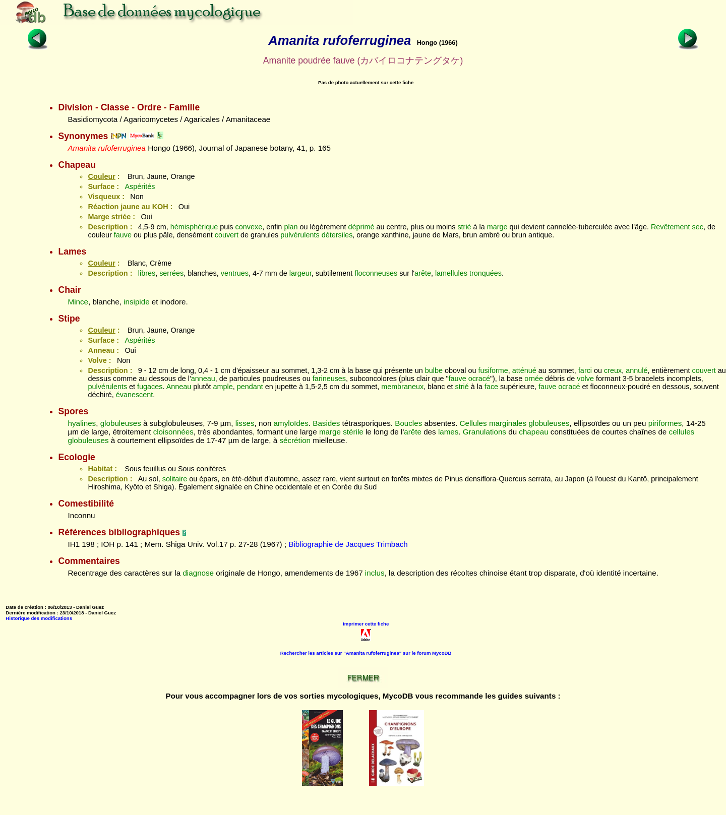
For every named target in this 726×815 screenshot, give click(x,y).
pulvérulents (300, 235)
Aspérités (140, 186)
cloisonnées (173, 431)
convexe (249, 227)
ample (223, 387)
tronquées (485, 273)
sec (697, 227)
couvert (226, 235)
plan (290, 227)
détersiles (337, 235)
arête (422, 273)
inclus (375, 573)
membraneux (402, 387)
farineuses (329, 378)
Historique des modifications (39, 618)
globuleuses (120, 423)
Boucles (408, 423)
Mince (78, 301)
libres (146, 273)
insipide (137, 301)
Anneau (179, 387)
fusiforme (493, 370)
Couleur (101, 176)
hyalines (82, 423)
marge (497, 227)
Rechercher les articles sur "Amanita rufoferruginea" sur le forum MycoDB (366, 653)
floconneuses (375, 273)
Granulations (484, 431)
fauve (123, 235)
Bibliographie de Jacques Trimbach (347, 544)
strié (464, 227)
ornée (533, 378)
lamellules (451, 273)
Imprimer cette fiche (366, 623)
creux (613, 370)
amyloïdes (291, 423)
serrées (171, 273)
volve (585, 378)
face (491, 387)
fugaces (149, 387)
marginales (507, 423)
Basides (326, 423)
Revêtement (670, 227)
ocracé (479, 378)
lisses (245, 423)
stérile (353, 431)
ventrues (235, 273)
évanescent (134, 395)
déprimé (361, 227)
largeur (300, 273)
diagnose (198, 573)
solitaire (175, 479)
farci (585, 370)
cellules (682, 431)
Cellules (473, 423)
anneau (203, 378)
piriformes (665, 423)
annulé (636, 370)
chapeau (533, 431)
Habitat (100, 469)
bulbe (434, 370)
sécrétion (295, 440)
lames (448, 431)
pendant (250, 387)
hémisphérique (194, 227)
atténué (524, 370)
